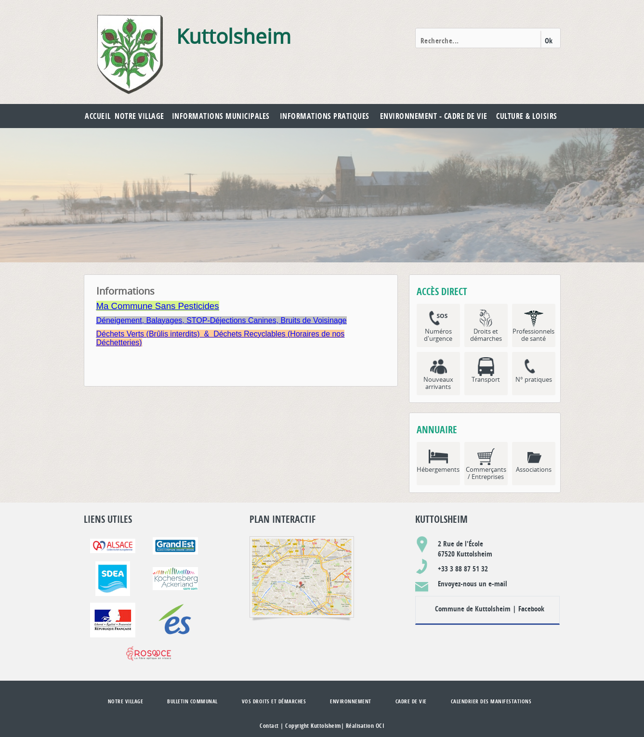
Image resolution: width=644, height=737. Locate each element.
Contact (269, 726)
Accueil (98, 116)
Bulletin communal (192, 701)
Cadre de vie (411, 701)
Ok (549, 41)
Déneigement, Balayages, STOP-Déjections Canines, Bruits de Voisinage (221, 320)
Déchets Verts (120, 334)
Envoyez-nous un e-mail (472, 584)
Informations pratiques (324, 116)
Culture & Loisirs (526, 116)
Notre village (139, 116)
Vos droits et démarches (274, 701)
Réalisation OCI (365, 726)
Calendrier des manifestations (491, 701)
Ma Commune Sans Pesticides (157, 306)
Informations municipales (221, 116)
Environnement (350, 701)
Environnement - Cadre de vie (433, 116)
